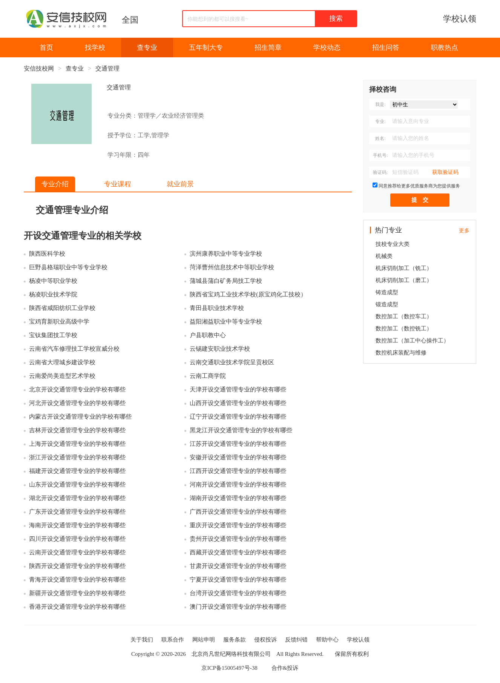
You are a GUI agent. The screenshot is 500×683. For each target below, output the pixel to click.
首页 (46, 47)
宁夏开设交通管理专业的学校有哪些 (238, 579)
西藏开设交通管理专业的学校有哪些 (238, 552)
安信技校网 (39, 68)
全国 (130, 20)
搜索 (336, 18)
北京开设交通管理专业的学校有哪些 (77, 389)
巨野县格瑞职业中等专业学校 (68, 267)
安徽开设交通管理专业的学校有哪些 (238, 457)
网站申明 (203, 640)
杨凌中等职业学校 (53, 281)
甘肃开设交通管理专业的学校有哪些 (238, 566)
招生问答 (385, 47)
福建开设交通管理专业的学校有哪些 (77, 471)
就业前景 (180, 184)
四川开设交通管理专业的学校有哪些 (77, 539)
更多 (464, 230)
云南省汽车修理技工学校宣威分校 (74, 348)
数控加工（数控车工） (404, 316)
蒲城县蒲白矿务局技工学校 (226, 281)
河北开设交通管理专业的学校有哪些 (77, 403)
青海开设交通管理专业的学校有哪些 (77, 579)
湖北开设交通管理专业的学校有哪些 (77, 498)
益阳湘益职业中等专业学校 (226, 321)
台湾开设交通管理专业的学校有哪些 (238, 593)
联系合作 (172, 640)
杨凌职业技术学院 (53, 294)
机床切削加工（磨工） (404, 280)
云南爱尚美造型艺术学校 (62, 376)
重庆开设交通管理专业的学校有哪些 (238, 525)
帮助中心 (327, 640)
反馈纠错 (296, 640)
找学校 (95, 47)
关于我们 (141, 640)
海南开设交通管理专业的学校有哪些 (77, 525)
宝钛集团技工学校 (53, 335)
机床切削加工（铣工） (404, 268)
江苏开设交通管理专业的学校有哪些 (238, 443)
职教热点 (444, 47)
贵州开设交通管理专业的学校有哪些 (238, 539)
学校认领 (459, 18)
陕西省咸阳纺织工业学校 (62, 308)
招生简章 (268, 47)
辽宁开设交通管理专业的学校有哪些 (238, 416)
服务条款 (234, 640)
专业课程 (117, 184)
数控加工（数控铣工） (404, 328)
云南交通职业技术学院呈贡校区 (232, 362)
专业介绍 (55, 184)
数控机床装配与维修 (401, 353)
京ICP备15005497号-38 (229, 668)
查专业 (147, 47)
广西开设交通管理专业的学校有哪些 (238, 511)
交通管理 (107, 68)
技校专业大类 (393, 244)
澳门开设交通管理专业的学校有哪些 (238, 606)
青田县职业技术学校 (217, 308)
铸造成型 (387, 292)
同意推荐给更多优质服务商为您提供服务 (419, 186)
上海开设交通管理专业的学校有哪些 (77, 443)
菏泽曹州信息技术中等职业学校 (232, 267)
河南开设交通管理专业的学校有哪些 (238, 484)
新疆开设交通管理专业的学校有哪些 (77, 593)
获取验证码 (445, 172)
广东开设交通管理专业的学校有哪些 (77, 511)
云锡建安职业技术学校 (220, 348)
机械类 (384, 256)
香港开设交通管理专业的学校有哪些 (77, 606)
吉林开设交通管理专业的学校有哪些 (77, 430)
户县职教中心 (208, 335)
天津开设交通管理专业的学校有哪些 (238, 389)
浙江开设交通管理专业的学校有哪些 (77, 457)
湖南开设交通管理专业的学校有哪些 (238, 498)
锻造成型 (387, 304)
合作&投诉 (285, 668)
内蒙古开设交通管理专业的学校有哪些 (80, 416)
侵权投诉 (265, 640)
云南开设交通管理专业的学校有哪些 (77, 552)
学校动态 (326, 47)
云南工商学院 (208, 376)
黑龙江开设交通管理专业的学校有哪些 (241, 430)
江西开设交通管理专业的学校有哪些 (238, 471)
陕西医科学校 (47, 253)
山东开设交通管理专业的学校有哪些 (77, 484)
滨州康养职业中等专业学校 (226, 253)
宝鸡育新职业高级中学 (59, 321)
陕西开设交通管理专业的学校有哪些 (77, 566)
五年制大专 (206, 47)
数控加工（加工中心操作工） (412, 341)
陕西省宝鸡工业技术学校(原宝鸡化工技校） (248, 294)
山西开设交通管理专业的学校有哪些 (238, 403)
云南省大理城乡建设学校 (62, 362)
